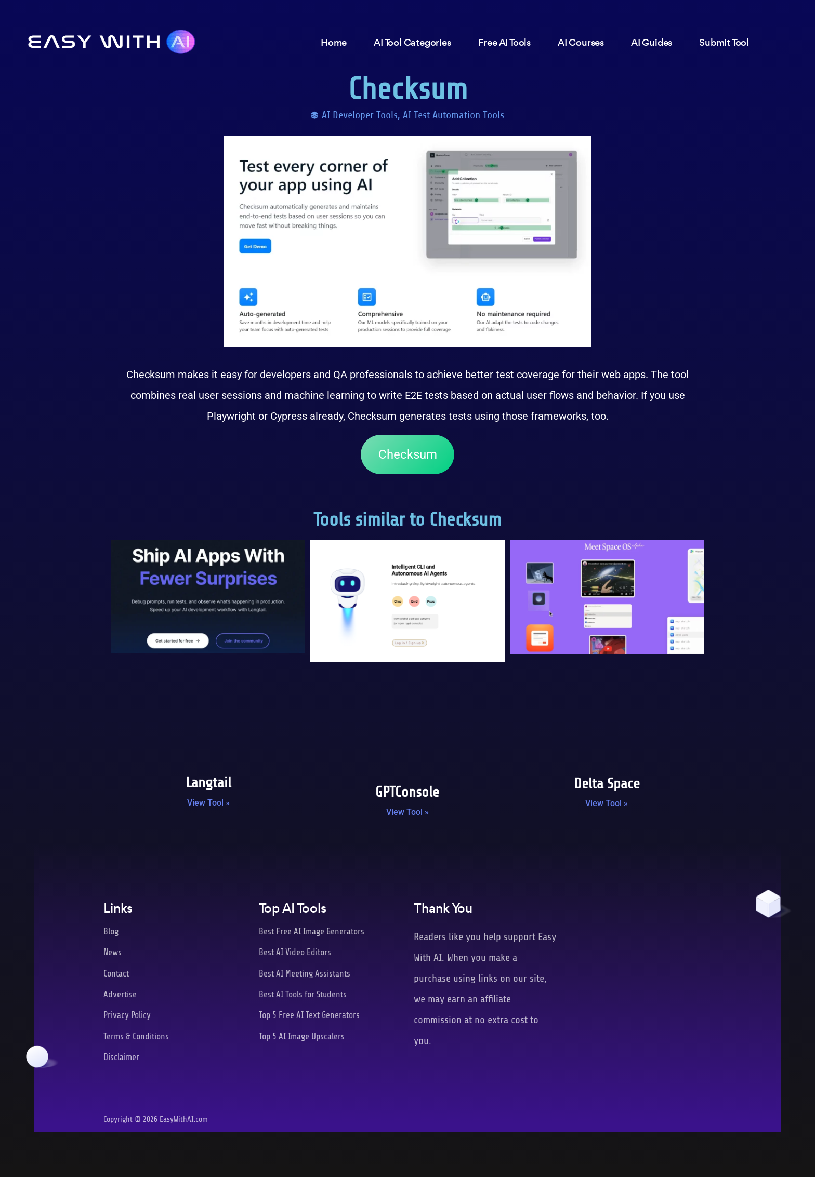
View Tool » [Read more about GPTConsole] (407, 812)
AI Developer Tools (360, 115)
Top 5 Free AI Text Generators (309, 1015)
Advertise (120, 994)
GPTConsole (407, 792)
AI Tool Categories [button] (412, 42)
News (112, 952)
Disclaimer (121, 1057)
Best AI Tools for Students (303, 994)
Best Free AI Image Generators (311, 932)
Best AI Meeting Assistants (304, 974)
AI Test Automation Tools (453, 115)
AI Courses (581, 42)
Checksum (407, 454)
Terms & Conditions (136, 1036)
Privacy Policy (127, 1015)
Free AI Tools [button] (504, 42)
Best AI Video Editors (295, 952)
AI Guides (651, 42)
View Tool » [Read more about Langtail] (208, 803)
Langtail (208, 782)
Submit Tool (724, 42)
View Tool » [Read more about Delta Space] (606, 803)
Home (334, 42)
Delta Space (607, 783)
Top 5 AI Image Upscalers (302, 1036)
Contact (116, 974)
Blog (111, 932)
